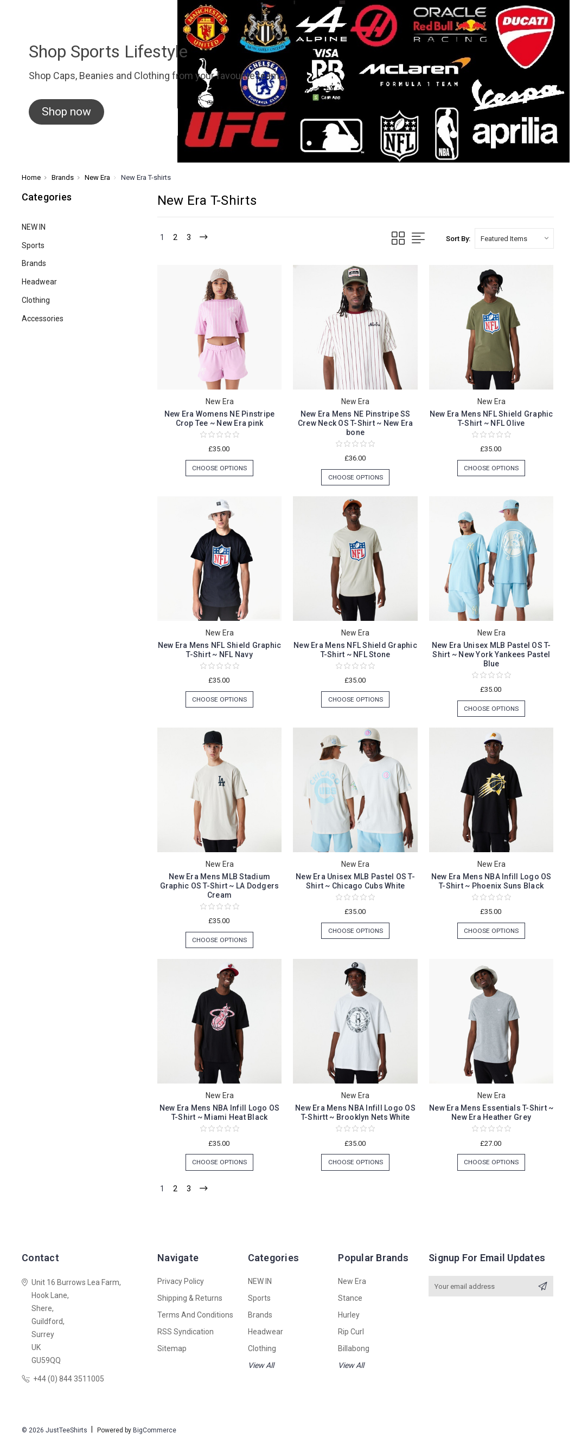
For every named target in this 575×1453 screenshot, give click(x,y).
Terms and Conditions (195, 1323)
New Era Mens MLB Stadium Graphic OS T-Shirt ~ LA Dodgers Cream (219, 889)
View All (261, 1374)
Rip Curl (351, 1340)
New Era (352, 1290)
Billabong (353, 1357)
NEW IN (34, 227)
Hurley (349, 1323)
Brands (34, 263)
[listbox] (514, 238)
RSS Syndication (185, 1340)
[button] (66, 112)
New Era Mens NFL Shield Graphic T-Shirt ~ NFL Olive (491, 418)
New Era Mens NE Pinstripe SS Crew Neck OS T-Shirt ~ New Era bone (355, 423)
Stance (350, 1306)
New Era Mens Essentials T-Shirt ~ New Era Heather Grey (491, 1118)
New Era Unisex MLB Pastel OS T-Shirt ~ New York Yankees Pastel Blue (491, 656)
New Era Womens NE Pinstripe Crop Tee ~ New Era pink (219, 418)
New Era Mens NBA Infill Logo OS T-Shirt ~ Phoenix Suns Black (491, 885)
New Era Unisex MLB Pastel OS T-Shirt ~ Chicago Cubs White (355, 885)
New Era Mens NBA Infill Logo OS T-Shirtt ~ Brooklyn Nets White (355, 1118)
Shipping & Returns (189, 1306)
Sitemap (172, 1357)
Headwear (39, 281)
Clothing (36, 300)
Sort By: (458, 239)
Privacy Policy (180, 1290)
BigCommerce (154, 1439)
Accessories (42, 318)
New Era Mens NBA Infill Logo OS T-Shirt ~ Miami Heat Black (219, 1118)
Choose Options (219, 469)
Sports (33, 245)
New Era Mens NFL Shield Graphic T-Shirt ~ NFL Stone (355, 651)
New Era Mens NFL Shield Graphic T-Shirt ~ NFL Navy (220, 651)
